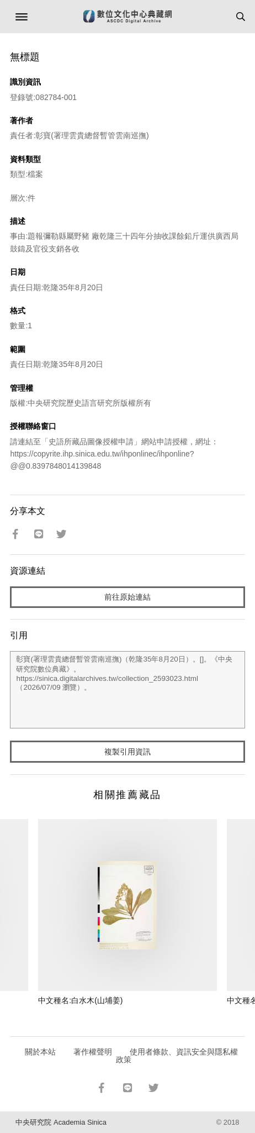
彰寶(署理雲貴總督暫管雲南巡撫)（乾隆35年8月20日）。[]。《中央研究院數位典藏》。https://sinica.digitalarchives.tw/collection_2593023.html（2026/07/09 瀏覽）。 (127, 689)
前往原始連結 (127, 596)
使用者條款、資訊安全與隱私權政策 (177, 1055)
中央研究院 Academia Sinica (60, 1122)
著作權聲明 (92, 1051)
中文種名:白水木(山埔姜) (80, 1000)
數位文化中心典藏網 (127, 16)
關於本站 (40, 1051)
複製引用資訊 (127, 751)
